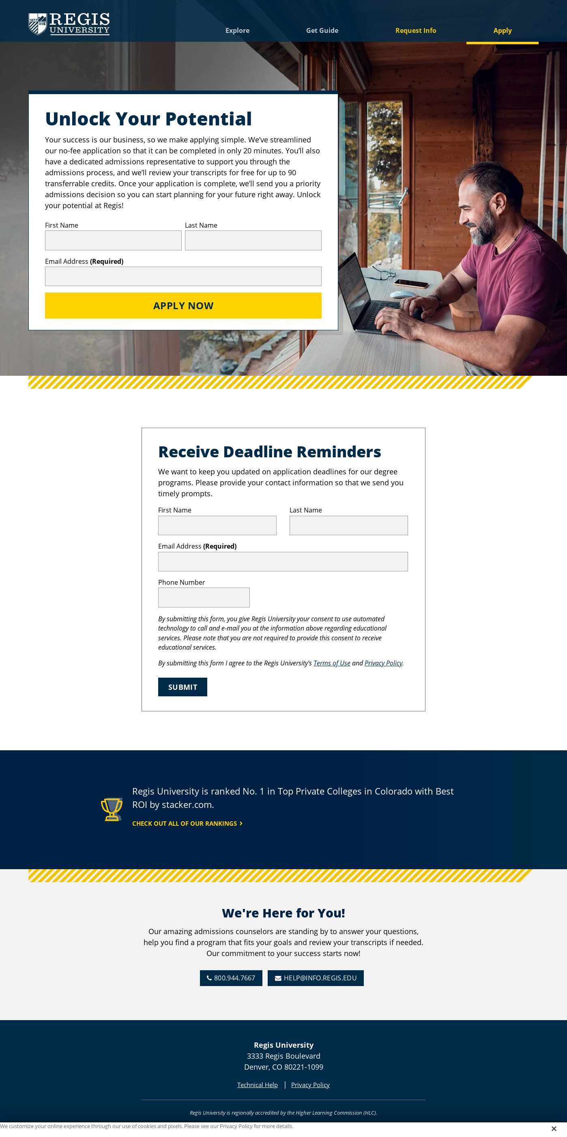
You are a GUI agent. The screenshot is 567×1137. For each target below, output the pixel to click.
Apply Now (183, 305)
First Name (61, 225)
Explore (237, 30)
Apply (503, 30)
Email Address (84, 261)
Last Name (201, 225)
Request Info (415, 30)
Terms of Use (332, 663)
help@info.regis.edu (320, 977)
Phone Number (181, 582)
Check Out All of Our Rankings (184, 823)
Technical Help (257, 1085)
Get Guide (322, 30)
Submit (182, 687)
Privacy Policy (383, 663)
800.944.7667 (235, 977)
